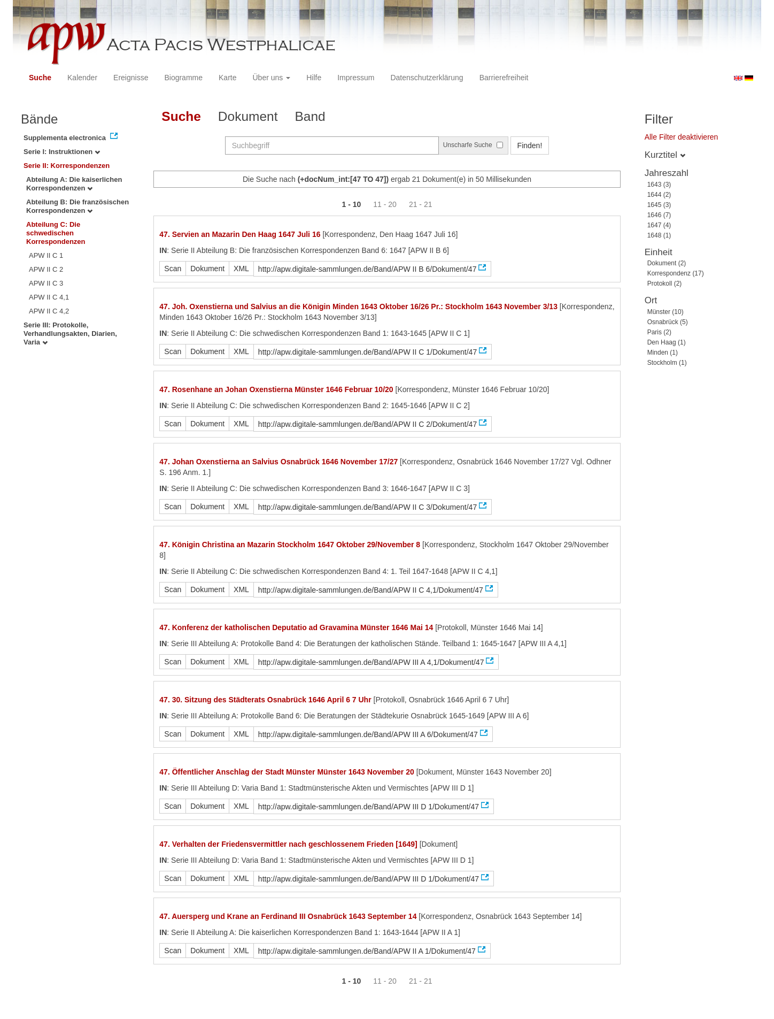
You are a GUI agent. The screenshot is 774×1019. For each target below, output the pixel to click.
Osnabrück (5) (667, 322)
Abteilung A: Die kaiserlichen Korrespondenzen (74, 183)
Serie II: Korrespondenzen (67, 166)
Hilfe (313, 77)
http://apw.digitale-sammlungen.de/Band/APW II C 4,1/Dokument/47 (370, 590)
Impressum (355, 77)
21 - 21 (420, 204)
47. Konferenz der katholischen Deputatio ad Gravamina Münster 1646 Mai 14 (296, 627)
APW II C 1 (46, 255)
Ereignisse (130, 77)
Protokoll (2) (664, 283)
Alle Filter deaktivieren (681, 137)
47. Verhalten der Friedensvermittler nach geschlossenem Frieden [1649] (288, 844)
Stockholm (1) (667, 362)
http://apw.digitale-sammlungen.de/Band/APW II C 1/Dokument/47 (367, 352)
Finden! (530, 145)
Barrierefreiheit (504, 77)
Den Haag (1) (666, 342)
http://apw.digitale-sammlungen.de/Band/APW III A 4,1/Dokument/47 (371, 662)
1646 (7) (659, 215)
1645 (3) (659, 205)
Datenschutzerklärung (426, 77)
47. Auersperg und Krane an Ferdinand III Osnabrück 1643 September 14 (287, 916)
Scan (172, 268)
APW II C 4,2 (49, 311)
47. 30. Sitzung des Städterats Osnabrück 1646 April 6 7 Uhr (265, 699)
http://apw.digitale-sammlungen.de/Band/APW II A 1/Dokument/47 (367, 951)
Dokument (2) (666, 263)
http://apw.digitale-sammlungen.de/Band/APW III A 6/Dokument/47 (368, 734)
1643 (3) (659, 184)
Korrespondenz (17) (675, 273)
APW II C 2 (46, 269)
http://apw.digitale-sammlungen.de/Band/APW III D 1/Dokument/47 (368, 806)
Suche (40, 77)
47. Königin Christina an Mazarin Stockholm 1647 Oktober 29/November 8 (289, 544)
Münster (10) (665, 312)
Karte (227, 77)
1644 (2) (659, 194)
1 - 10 (351, 204)
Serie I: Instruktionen (62, 152)
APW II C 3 (46, 283)
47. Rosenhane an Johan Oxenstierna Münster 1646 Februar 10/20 (276, 389)
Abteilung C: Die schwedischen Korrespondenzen (56, 233)
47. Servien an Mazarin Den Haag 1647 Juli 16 (239, 234)
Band (310, 116)
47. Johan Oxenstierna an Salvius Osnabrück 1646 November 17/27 (278, 461)
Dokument (248, 116)
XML (241, 268)
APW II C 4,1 (49, 297)
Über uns (272, 77)
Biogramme (183, 77)
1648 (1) (659, 235)
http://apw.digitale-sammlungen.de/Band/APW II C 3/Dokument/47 (367, 507)
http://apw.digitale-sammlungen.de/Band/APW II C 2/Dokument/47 (367, 424)
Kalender (82, 77)
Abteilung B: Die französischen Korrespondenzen (77, 206)
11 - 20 (385, 204)
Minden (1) (662, 352)
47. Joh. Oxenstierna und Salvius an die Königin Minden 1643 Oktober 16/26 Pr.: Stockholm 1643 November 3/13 (358, 306)
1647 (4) (659, 225)
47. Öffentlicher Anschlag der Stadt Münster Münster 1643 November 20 (286, 772)
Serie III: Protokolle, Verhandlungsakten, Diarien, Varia (70, 333)
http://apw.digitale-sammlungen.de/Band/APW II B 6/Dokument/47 (367, 269)
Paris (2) (659, 332)
